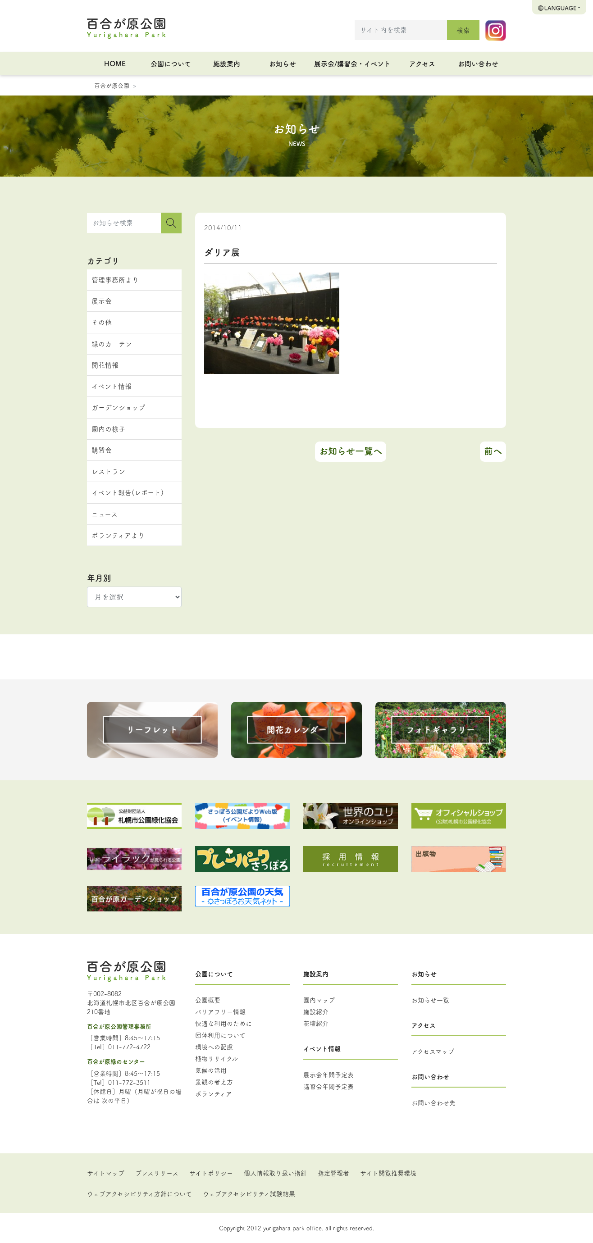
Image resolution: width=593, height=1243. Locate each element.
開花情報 (105, 364)
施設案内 (226, 63)
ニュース (104, 514)
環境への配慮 (214, 1046)
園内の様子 (108, 428)
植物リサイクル (216, 1058)
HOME (115, 63)
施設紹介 (315, 1011)
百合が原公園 (111, 85)
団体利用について (220, 1034)
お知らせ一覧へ (350, 450)
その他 (101, 322)
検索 (463, 30)
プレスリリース (156, 1172)
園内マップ (319, 999)
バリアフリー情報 (220, 1011)
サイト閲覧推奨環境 (388, 1172)
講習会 (101, 450)
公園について (171, 63)
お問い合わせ (478, 63)
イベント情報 (111, 386)
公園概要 (207, 999)
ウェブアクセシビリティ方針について (139, 1193)
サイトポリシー (211, 1172)
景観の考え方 (214, 1081)
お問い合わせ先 (433, 1102)
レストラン (108, 471)
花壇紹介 (315, 1023)
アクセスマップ (432, 1051)
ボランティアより (118, 535)
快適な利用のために (223, 1023)
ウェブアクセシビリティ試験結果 (249, 1193)
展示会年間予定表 (328, 1074)
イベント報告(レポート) (127, 492)
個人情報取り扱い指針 (275, 1172)
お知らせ (282, 63)
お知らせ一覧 (430, 999)
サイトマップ (105, 1172)
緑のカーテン (111, 343)
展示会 (101, 300)
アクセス (422, 63)
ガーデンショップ (118, 407)
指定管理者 (333, 1172)
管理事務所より (115, 279)
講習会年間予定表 (328, 1086)
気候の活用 (211, 1070)
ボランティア (213, 1093)
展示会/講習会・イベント (352, 63)
